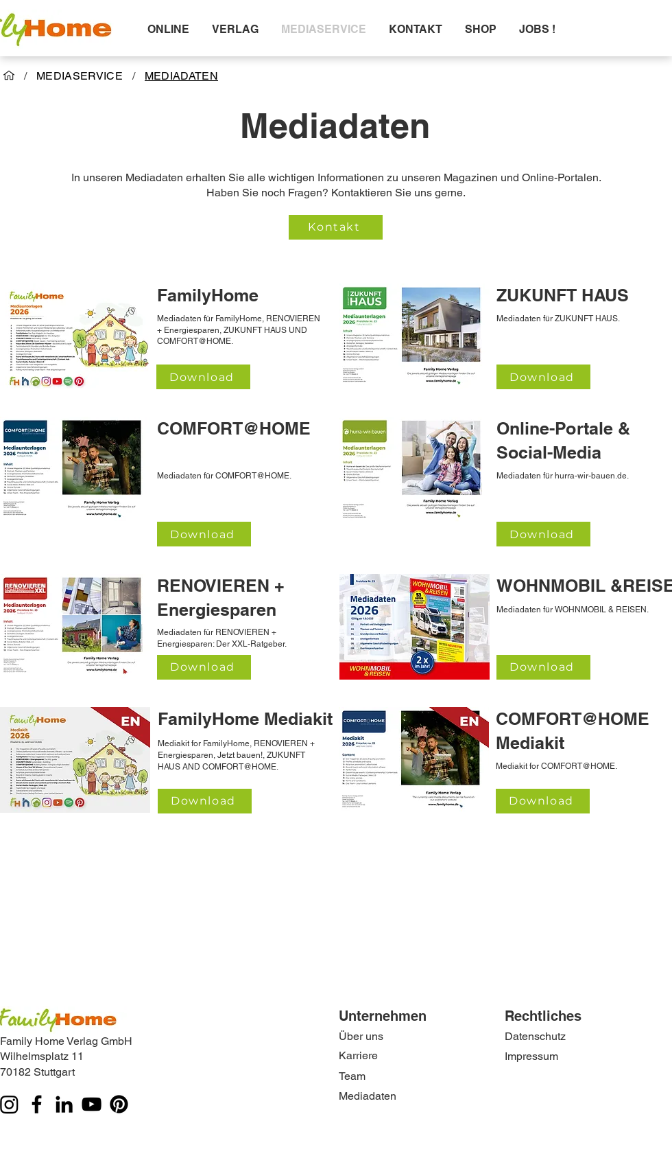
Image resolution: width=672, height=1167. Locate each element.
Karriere (358, 1055)
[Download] (203, 377)
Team (352, 1076)
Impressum (531, 1056)
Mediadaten (367, 1095)
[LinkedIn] (64, 1104)
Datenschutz (535, 1036)
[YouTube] (92, 1104)
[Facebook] (37, 1104)
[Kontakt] (336, 227)
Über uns (361, 1036)
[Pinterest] (119, 1104)
